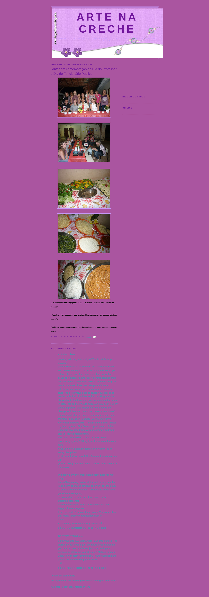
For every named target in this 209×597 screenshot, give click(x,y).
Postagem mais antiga (105, 580)
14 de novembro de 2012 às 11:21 (82, 528)
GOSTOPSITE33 (67, 536)
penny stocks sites (94, 523)
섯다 (60, 563)
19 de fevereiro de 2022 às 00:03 (82, 568)
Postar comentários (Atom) (76, 587)
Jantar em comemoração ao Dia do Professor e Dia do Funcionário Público (84, 71)
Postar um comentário (63, 575)
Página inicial (84, 580)
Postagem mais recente (64, 580)
